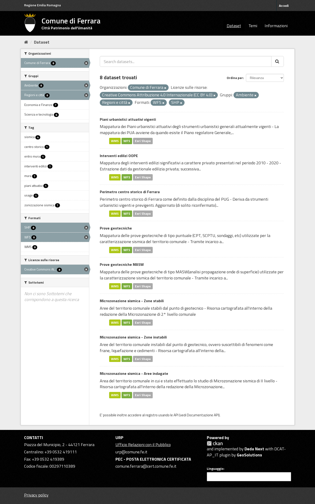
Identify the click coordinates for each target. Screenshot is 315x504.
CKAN (215, 443)
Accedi (284, 5)
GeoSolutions (249, 455)
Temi (252, 26)
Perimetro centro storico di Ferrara (130, 192)
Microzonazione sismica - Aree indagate (134, 373)
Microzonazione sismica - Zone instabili (133, 337)
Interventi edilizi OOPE (119, 155)
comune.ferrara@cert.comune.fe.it (145, 466)
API (176, 415)
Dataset (234, 26)
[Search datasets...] (185, 61)
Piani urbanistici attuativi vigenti (128, 119)
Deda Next (254, 449)
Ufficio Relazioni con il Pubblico (143, 444)
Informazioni (276, 26)
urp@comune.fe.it (131, 452)
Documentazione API (203, 415)
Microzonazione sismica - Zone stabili (132, 301)
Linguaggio (215, 468)
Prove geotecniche (116, 228)
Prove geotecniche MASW (122, 264)
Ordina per (235, 77)
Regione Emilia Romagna (42, 5)
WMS (115, 141)
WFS (126, 141)
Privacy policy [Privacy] (36, 495)
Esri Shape (143, 141)
